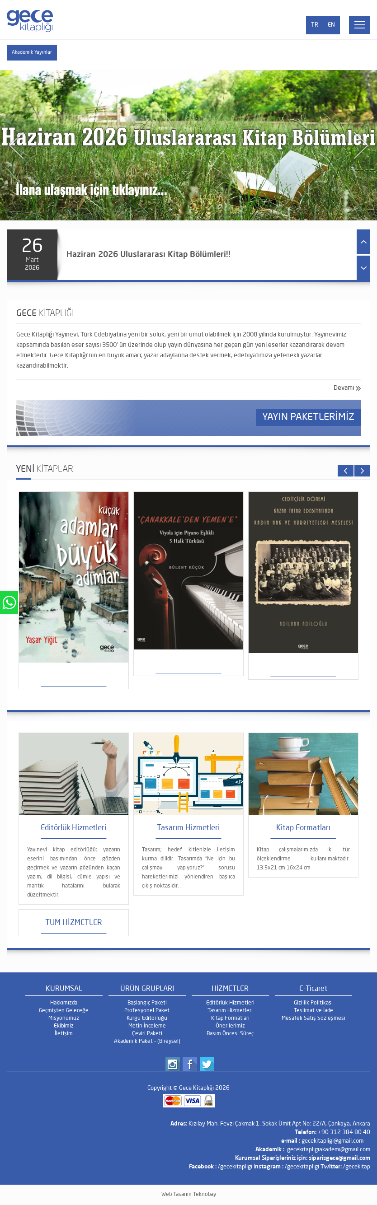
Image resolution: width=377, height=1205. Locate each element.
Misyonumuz (63, 1018)
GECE (45, 313)
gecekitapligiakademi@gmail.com (328, 1150)
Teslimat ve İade (313, 1011)
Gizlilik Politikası (313, 1003)
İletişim (64, 1034)
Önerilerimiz (230, 1026)
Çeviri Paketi (147, 1034)
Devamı (344, 388)
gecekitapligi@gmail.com (332, 1141)
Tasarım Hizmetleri (230, 1011)
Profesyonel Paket (147, 1011)
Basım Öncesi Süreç (230, 1034)
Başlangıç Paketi (147, 1003)
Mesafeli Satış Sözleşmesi (313, 1018)
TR (314, 25)
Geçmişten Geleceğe (64, 1011)
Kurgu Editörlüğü (147, 1018)
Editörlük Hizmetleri (230, 1003)
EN (331, 25)
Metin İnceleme (147, 1026)
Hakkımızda (63, 1003)
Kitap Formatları (230, 1018)
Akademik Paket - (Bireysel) (147, 1041)
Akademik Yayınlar (32, 52)
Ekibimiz (64, 1026)
